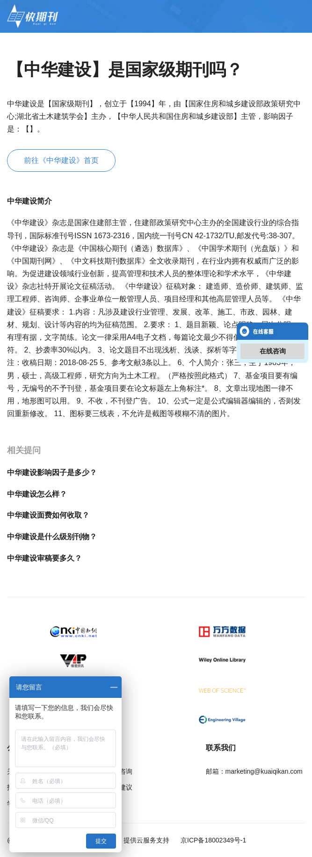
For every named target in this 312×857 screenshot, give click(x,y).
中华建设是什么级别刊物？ (52, 537)
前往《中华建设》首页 (61, 160)
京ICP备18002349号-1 (212, 840)
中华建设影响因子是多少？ (52, 472)
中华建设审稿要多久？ (44, 558)
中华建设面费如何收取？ (48, 515)
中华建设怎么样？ (37, 494)
